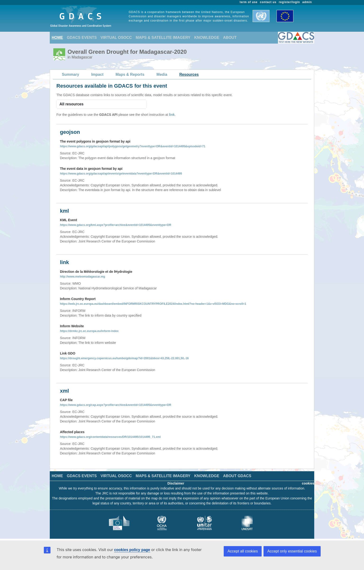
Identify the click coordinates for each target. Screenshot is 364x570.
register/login (289, 2)
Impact (97, 74)
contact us (268, 2)
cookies (308, 483)
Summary (70, 74)
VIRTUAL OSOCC (116, 38)
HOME (57, 38)
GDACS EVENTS (82, 38)
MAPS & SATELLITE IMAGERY (163, 38)
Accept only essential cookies (292, 551)
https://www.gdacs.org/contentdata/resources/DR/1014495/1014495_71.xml (110, 437)
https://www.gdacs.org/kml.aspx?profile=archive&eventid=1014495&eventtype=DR (115, 225)
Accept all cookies (243, 551)
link (172, 115)
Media (161, 74)
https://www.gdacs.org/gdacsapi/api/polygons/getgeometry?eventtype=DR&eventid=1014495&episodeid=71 (132, 146)
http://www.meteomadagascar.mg (82, 276)
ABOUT (230, 38)
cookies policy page (132, 550)
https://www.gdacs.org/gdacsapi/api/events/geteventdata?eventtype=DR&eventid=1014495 (121, 173)
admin (307, 2)
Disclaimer (176, 483)
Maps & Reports (130, 74)
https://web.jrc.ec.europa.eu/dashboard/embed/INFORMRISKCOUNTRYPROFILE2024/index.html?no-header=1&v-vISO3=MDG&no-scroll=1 (153, 303)
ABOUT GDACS (237, 476)
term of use (249, 2)
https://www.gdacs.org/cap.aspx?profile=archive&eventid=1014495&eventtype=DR (115, 405)
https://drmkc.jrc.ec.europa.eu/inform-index (89, 331)
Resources (189, 74)
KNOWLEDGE (206, 38)
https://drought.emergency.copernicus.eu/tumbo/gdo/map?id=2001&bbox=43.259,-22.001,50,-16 (124, 358)
